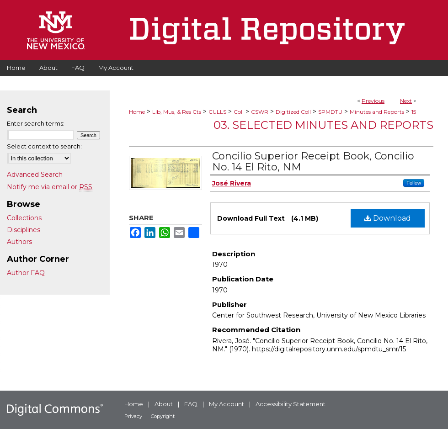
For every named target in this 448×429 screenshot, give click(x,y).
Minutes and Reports (377, 111)
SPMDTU (330, 111)
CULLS (217, 111)
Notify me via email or (49, 187)
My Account (226, 404)
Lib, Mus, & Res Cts (176, 111)
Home (137, 111)
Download (387, 218)
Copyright (163, 416)
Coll (239, 111)
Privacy (133, 416)
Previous (373, 100)
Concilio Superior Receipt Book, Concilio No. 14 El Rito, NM (313, 161)
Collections (24, 218)
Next (406, 100)
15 (413, 111)
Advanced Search (35, 174)
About (164, 404)
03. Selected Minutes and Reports (323, 125)
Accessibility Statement (290, 404)
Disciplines (23, 230)
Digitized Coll (293, 111)
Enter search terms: (35, 123)
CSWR (259, 111)
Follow (413, 182)
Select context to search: (44, 146)
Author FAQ (26, 273)
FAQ (190, 404)
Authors (19, 242)
